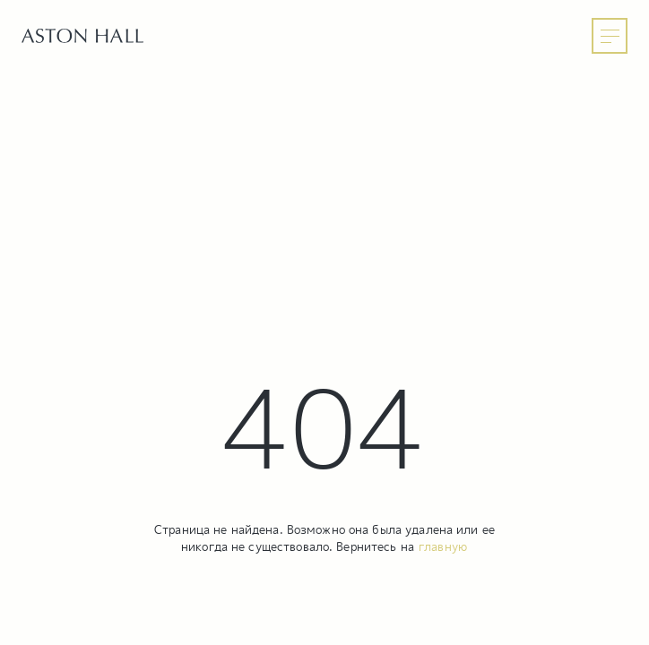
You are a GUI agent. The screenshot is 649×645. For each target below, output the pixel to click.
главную (443, 546)
